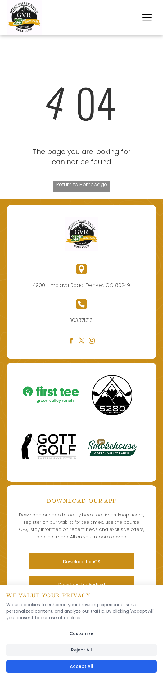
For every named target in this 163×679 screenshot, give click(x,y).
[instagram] (92, 341)
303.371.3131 (81, 320)
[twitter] (81, 341)
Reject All (81, 650)
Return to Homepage (81, 184)
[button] (147, 17)
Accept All (81, 666)
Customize (81, 633)
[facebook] (71, 341)
